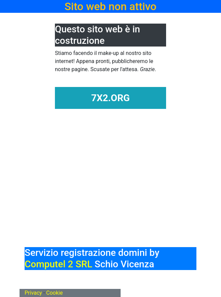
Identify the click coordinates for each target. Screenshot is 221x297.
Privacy (33, 293)
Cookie (54, 293)
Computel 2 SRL (58, 264)
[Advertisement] (123, 197)
